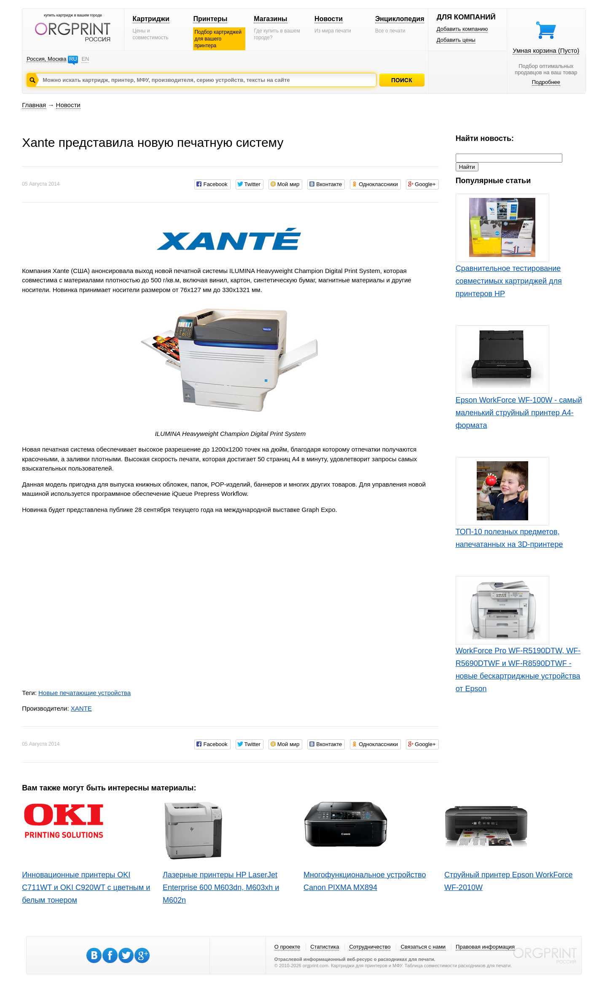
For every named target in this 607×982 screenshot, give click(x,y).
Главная (34, 104)
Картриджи (151, 18)
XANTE (81, 708)
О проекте (287, 947)
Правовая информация (485, 947)
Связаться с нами (423, 947)
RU (73, 59)
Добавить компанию (462, 29)
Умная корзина (546, 50)
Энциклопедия (399, 18)
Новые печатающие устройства (84, 692)
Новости (328, 18)
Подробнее (546, 82)
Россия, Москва (46, 59)
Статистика (324, 947)
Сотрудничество (369, 947)
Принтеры (210, 18)
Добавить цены (456, 40)
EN (85, 59)
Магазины (270, 18)
